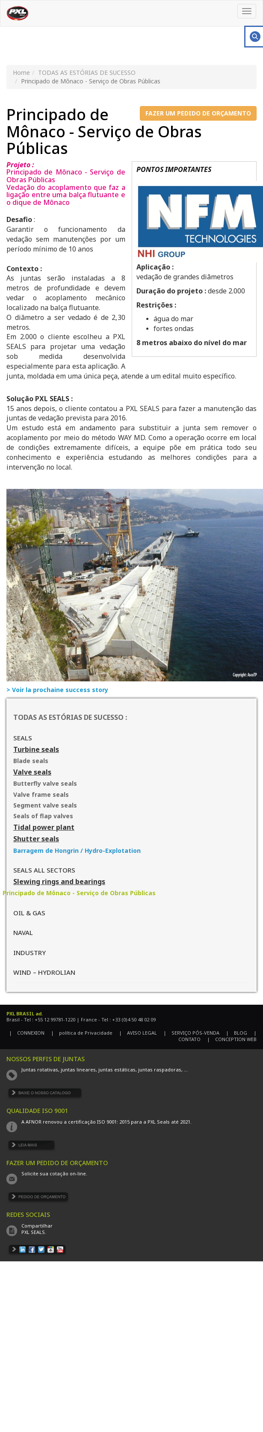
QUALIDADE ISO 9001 (37, 1111)
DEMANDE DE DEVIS (38, 1198)
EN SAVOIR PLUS (31, 1146)
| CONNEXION (26, 1033)
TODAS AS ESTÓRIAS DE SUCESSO (87, 72)
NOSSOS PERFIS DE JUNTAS (45, 1059)
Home (21, 72)
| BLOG (236, 1033)
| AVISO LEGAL (138, 1033)
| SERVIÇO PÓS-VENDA (191, 1033)
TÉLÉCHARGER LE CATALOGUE (45, 1094)
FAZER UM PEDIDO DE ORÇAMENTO (198, 113)
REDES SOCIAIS (28, 1214)
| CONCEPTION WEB (232, 1039)
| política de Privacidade (81, 1033)
